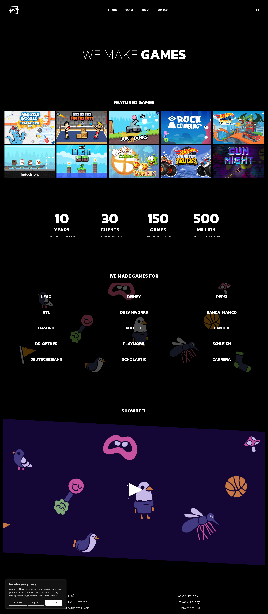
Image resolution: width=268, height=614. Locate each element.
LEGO (46, 297)
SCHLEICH (222, 344)
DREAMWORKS (134, 312)
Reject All (36, 602)
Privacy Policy (188, 602)
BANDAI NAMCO (222, 312)
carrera (222, 359)
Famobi (221, 328)
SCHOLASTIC (134, 359)
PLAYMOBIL (134, 344)
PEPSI (221, 297)
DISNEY (134, 297)
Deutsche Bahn (46, 359)
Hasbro (46, 328)
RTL (46, 312)
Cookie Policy (187, 596)
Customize (18, 602)
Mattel (134, 328)
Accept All (54, 602)
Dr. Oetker (46, 344)
